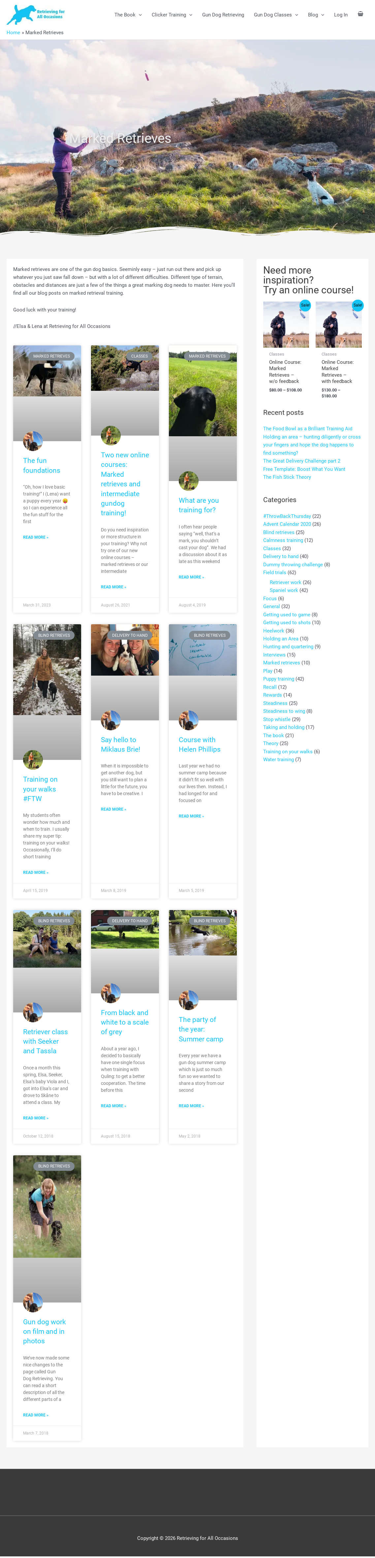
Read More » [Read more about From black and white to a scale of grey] (113, 1107)
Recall (270, 683)
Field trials (274, 571)
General (271, 604)
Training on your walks (288, 746)
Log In (341, 15)
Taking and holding (283, 723)
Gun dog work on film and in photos (44, 1332)
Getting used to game (286, 612)
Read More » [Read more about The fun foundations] (35, 538)
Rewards (272, 691)
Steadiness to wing (284, 707)
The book (273, 731)
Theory (270, 738)
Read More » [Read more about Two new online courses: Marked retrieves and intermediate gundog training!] (113, 587)
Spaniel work (284, 588)
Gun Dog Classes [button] (276, 15)
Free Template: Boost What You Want (304, 468)
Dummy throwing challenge (293, 563)
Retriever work (285, 580)
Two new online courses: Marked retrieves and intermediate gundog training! (125, 484)
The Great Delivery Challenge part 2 (301, 461)
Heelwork (273, 628)
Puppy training (278, 675)
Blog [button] (316, 15)
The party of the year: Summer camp (201, 1030)
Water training (278, 754)
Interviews (274, 652)
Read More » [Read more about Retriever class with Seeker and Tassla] (35, 1119)
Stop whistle (277, 715)
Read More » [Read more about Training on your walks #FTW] (35, 873)
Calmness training (283, 539)
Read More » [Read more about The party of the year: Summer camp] (191, 1107)
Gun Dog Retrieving (223, 15)
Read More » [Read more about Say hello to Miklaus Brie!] (113, 810)
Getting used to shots (287, 620)
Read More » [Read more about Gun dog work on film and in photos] (35, 1416)
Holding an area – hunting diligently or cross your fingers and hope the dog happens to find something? (312, 445)
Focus (270, 596)
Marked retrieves (281, 659)
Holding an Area (280, 636)
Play (267, 667)
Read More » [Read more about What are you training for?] (191, 577)
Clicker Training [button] (172, 15)
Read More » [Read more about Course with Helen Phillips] (191, 817)
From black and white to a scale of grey (125, 1023)
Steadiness (275, 699)
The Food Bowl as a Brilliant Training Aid (307, 429)
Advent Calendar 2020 (287, 523)
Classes (272, 547)
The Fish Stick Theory (287, 476)
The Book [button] (128, 15)
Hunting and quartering (288, 644)
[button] (139, 15)
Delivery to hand (280, 555)
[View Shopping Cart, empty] (360, 15)
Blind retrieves (279, 531)
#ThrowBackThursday (287, 516)
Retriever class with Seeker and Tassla (45, 1042)
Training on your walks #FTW (40, 789)
